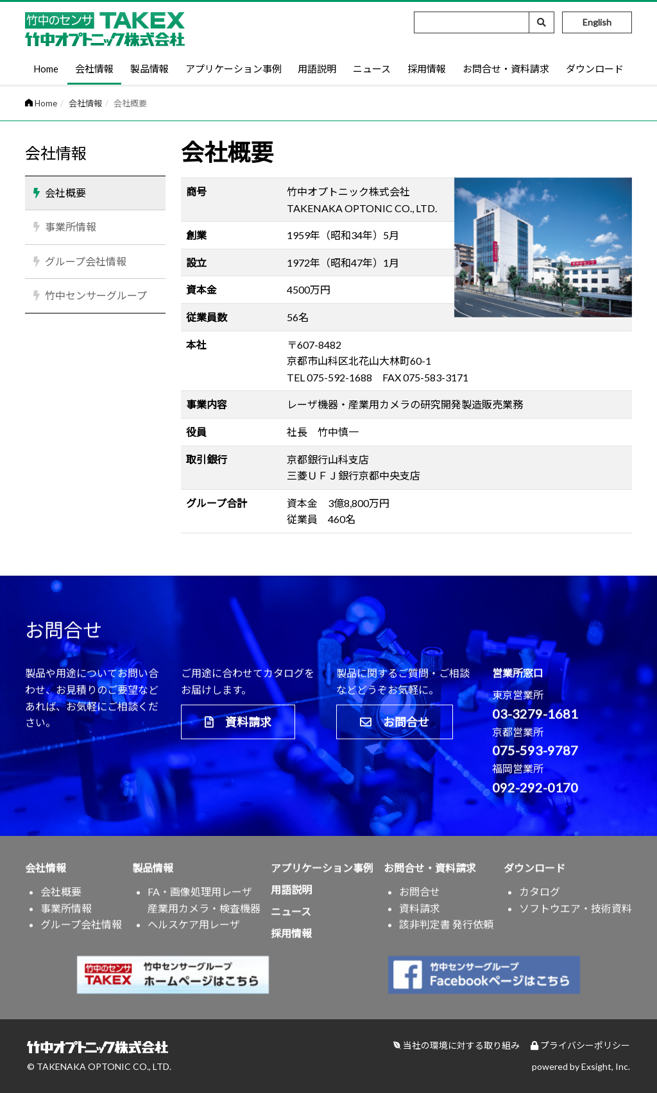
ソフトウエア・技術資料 (575, 914)
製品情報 (149, 68)
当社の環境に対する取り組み (456, 1045)
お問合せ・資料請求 (506, 68)
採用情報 (426, 68)
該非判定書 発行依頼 (446, 930)
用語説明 (317, 68)
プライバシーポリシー (580, 1045)
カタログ (539, 898)
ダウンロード (595, 68)
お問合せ (394, 728)
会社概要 (65, 193)
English (597, 22)
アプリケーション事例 (233, 68)
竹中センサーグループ (96, 295)
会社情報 (94, 68)
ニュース (372, 68)
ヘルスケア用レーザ (194, 930)
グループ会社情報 (85, 261)
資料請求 (238, 728)
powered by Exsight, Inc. (581, 1066)
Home (45, 68)
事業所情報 (70, 227)
